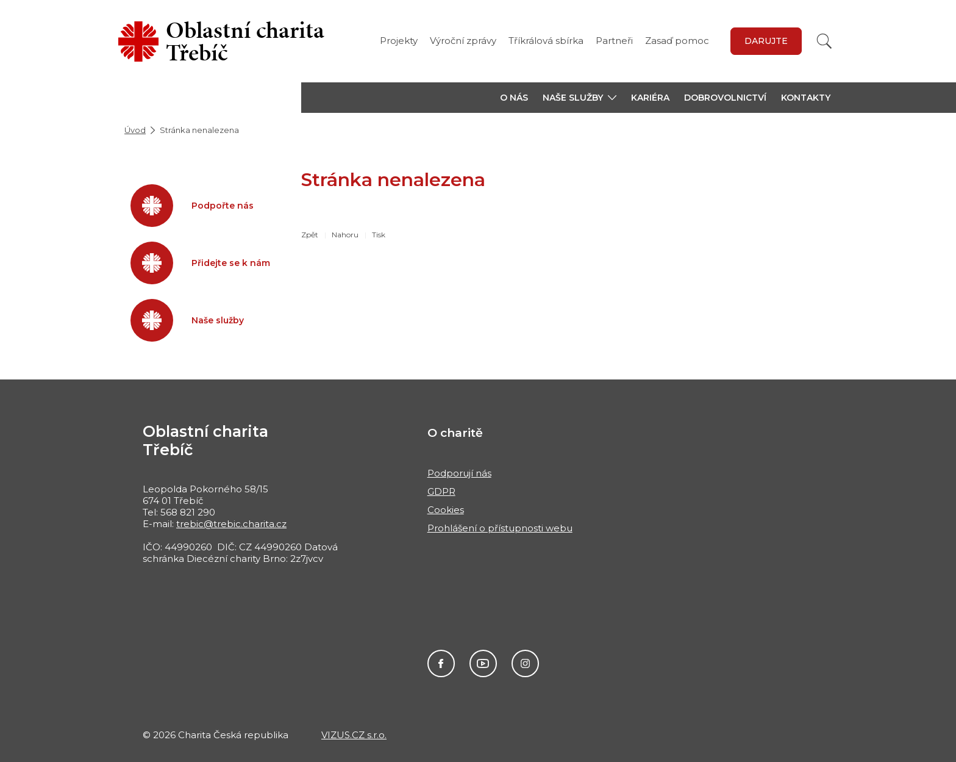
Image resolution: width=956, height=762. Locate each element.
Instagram (525, 663)
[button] (579, 97)
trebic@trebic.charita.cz (231, 524)
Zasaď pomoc (677, 40)
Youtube (483, 663)
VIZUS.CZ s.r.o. (354, 735)
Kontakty (805, 97)
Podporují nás (459, 473)
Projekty (399, 40)
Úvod (135, 130)
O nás (514, 97)
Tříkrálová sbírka (545, 40)
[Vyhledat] (824, 41)
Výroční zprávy (463, 40)
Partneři (614, 40)
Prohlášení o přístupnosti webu (500, 528)
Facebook (441, 663)
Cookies (445, 510)
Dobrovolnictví (725, 97)
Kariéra (650, 97)
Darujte (766, 40)
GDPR (441, 491)
